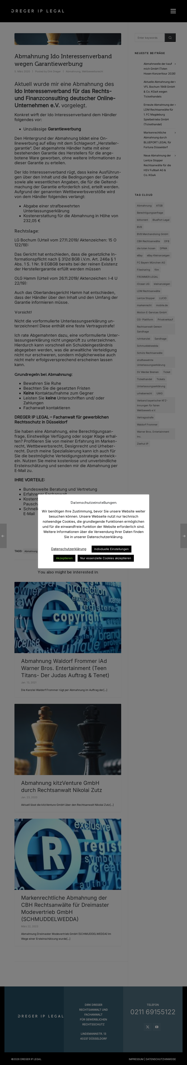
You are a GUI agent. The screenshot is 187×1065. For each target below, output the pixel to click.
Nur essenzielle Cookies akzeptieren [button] (105, 558)
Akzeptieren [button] (64, 558)
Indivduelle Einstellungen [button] (111, 549)
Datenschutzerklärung (68, 549)
